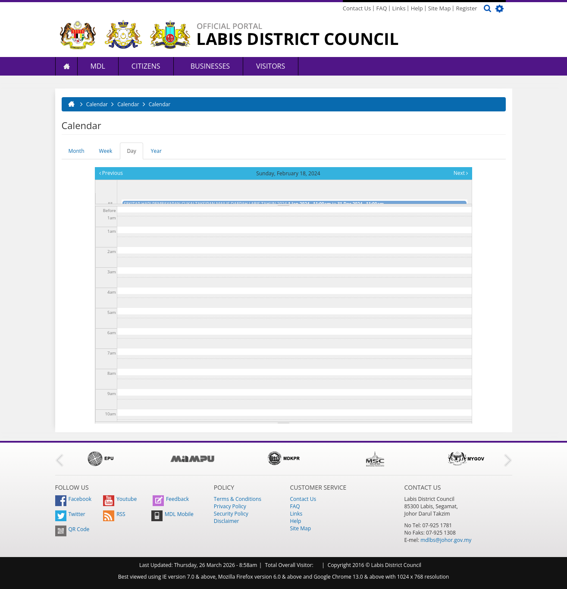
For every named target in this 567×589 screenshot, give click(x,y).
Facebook (73, 499)
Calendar (97, 104)
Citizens (146, 66)
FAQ (381, 8)
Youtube (120, 499)
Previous (111, 173)
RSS (114, 514)
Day (135, 153)
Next (461, 173)
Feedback (171, 499)
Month (77, 151)
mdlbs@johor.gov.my (445, 540)
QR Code (72, 529)
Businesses (209, 66)
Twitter (70, 514)
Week (106, 151)
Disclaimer (226, 521)
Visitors (270, 66)
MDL (98, 66)
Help (417, 8)
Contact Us (357, 8)
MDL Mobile (172, 514)
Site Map (439, 8)
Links (399, 8)
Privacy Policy (230, 506)
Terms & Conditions (237, 499)
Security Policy (231, 513)
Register (466, 8)
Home (66, 66)
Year (156, 151)
